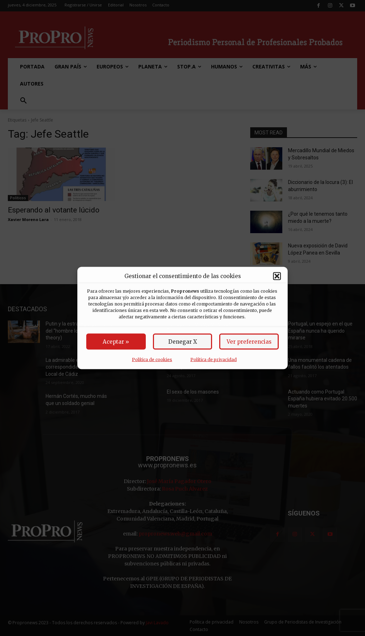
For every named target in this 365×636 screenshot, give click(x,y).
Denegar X (182, 341)
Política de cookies (152, 359)
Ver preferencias (249, 341)
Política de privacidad (213, 359)
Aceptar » (116, 341)
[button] (277, 275)
